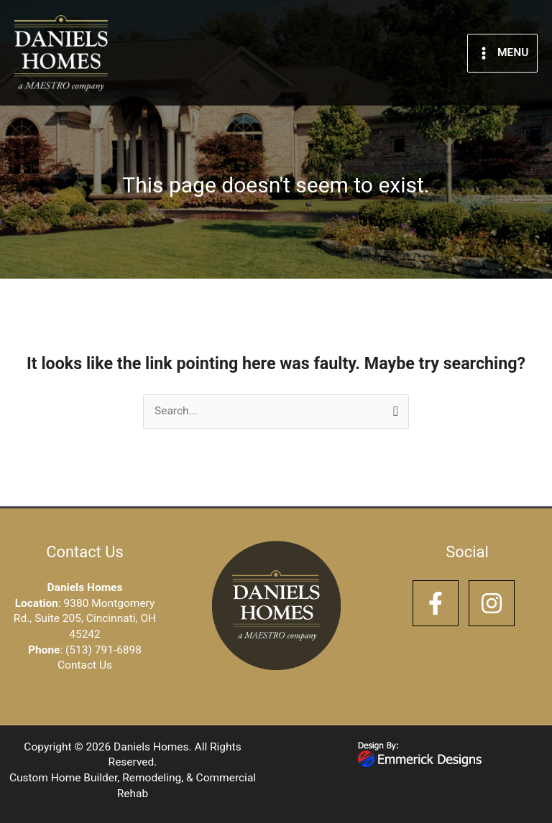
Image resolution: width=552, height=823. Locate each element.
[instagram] (495, 603)
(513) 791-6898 (103, 649)
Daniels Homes (151, 746)
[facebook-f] (439, 603)
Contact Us (85, 665)
